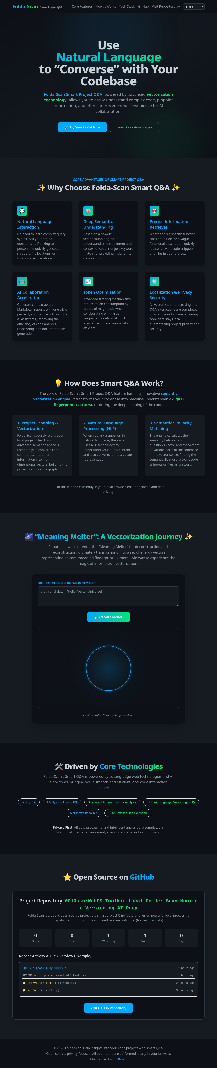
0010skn (119, 1059)
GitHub (143, 6)
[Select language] (194, 6)
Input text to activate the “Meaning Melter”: (67, 583)
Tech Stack (127, 6)
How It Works (106, 6)
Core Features (82, 6)
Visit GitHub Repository (108, 1008)
